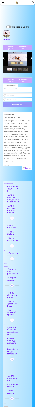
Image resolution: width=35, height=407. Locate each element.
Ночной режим (20, 26)
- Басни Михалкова (17, 224)
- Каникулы (13, 237)
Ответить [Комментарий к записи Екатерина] (28, 168)
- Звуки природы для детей (16, 307)
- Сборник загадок (17, 259)
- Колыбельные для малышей (18, 314)
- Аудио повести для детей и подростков (16, 194)
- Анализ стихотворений (15, 364)
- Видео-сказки (15, 347)
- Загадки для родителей (15, 254)
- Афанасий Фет (16, 370)
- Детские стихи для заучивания (18, 375)
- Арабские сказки (17, 343)
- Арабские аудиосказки (14, 187)
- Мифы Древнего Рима (17, 280)
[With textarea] (17, 90)
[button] (31, 58)
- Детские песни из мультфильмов (17, 301)
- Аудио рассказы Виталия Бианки (16, 202)
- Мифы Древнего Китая (17, 273)
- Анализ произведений (15, 338)
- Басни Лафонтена (17, 220)
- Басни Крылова (16, 216)
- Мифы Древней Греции (16, 286)
